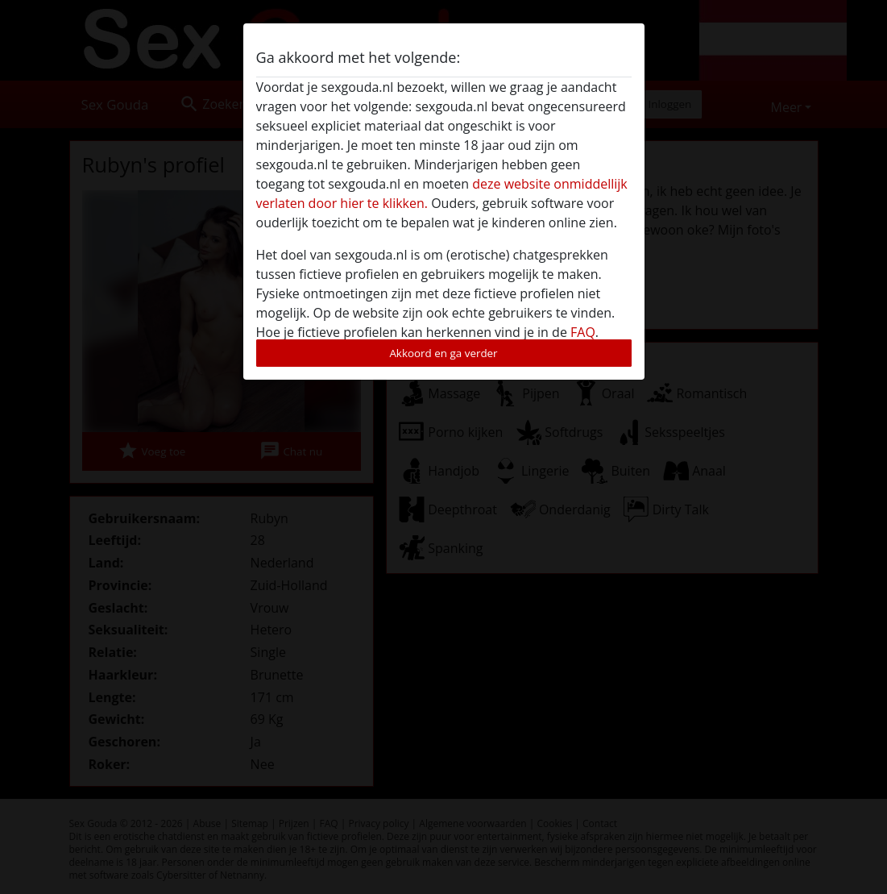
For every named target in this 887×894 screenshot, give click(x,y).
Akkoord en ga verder (443, 353)
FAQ (582, 332)
